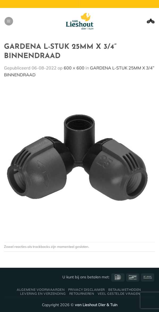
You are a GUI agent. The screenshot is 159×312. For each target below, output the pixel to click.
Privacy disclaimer (86, 290)
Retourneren (81, 294)
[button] (9, 21)
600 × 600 (74, 68)
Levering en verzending (43, 294)
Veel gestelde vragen (119, 294)
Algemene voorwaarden (41, 290)
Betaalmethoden (124, 290)
